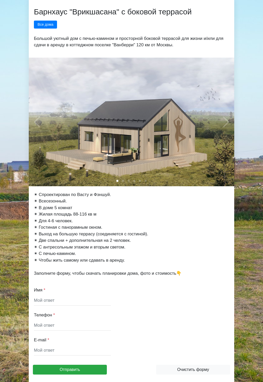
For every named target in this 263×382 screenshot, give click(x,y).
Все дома (45, 24)
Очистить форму (193, 369)
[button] (117, 181)
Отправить (70, 369)
